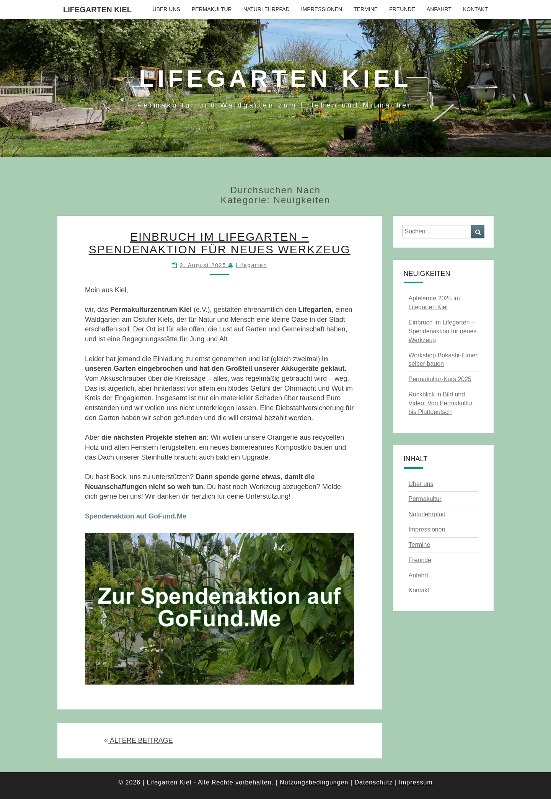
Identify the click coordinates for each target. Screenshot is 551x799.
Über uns (166, 9)
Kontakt (475, 9)
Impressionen (321, 9)
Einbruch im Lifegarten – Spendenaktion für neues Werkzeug (219, 243)
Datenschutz (373, 782)
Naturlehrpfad (266, 9)
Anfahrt (439, 9)
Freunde (402, 9)
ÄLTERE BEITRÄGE (138, 740)
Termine (366, 9)
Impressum (415, 782)
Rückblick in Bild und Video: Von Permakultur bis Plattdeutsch (441, 403)
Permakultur (212, 9)
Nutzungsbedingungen (314, 782)
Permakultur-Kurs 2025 (440, 379)
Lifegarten (251, 265)
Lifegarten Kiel (97, 9)
